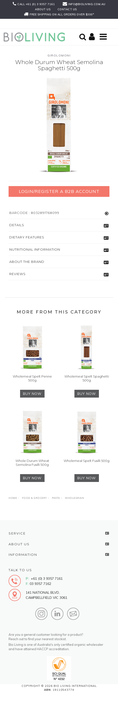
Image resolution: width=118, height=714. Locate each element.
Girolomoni (59, 55)
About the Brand (26, 262)
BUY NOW (32, 393)
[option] (59, 125)
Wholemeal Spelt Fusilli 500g (86, 461)
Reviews (17, 274)
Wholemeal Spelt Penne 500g (32, 378)
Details (16, 225)
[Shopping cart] (92, 37)
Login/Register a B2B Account (59, 191)
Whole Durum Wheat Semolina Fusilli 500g (32, 463)
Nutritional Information (34, 249)
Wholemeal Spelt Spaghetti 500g (86, 378)
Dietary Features (26, 237)
